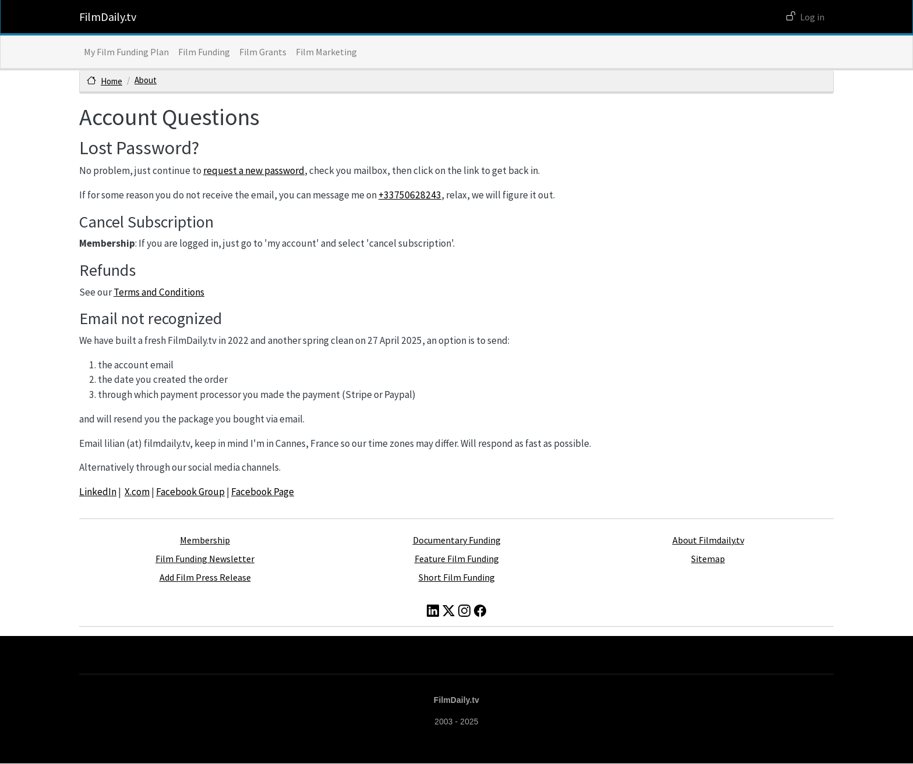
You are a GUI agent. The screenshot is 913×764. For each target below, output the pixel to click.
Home (111, 81)
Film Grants (262, 52)
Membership (205, 540)
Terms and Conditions (159, 292)
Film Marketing (326, 52)
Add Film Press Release (205, 577)
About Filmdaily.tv (708, 540)
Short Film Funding (457, 577)
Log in (812, 17)
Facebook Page (262, 491)
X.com (137, 491)
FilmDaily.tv (107, 16)
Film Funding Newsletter (204, 558)
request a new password (254, 170)
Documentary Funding (457, 540)
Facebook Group (190, 491)
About (146, 80)
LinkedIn (97, 491)
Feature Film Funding (457, 558)
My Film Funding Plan (126, 52)
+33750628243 (409, 195)
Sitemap (708, 558)
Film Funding (204, 52)
